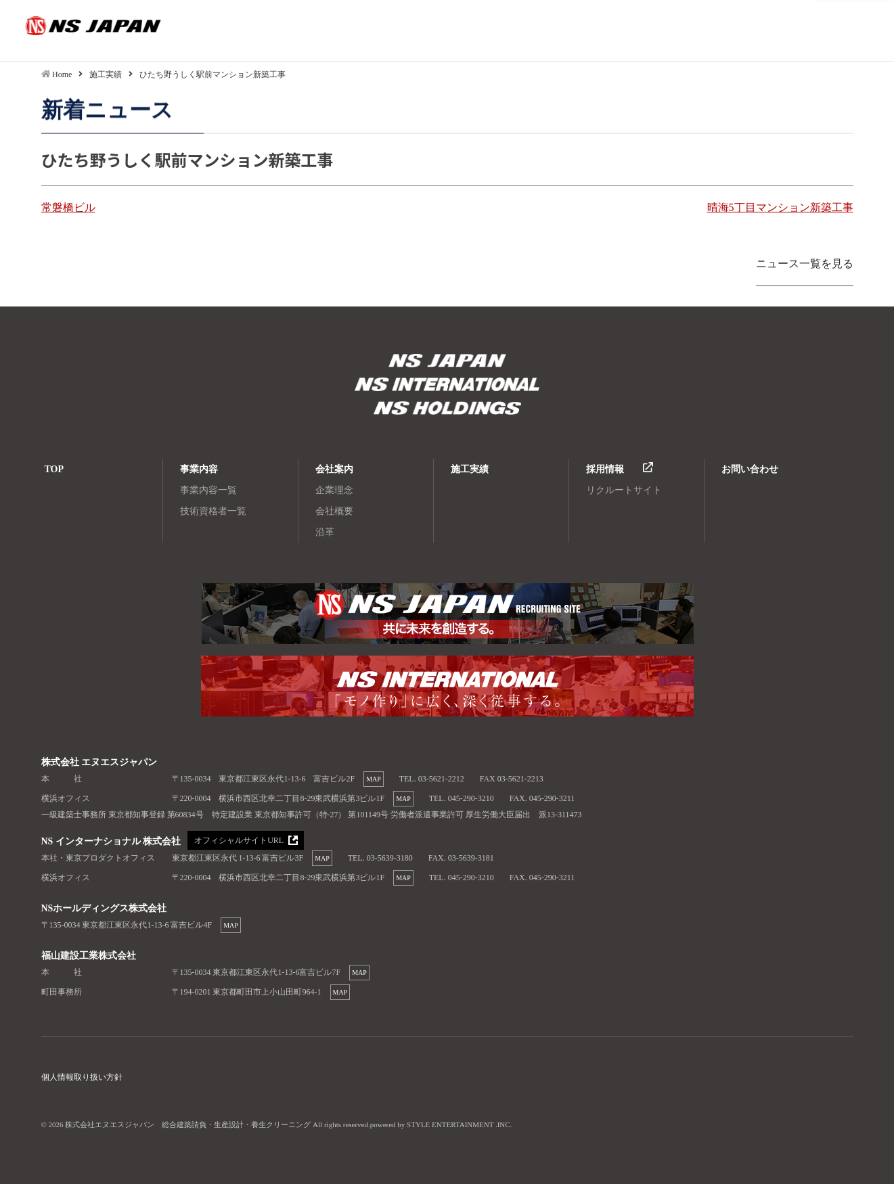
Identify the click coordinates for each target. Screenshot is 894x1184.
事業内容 (199, 469)
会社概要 (334, 511)
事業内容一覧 (208, 490)
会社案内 (334, 469)
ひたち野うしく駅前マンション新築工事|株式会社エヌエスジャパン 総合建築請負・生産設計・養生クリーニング (71, 30)
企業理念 (334, 490)
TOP (54, 469)
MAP (373, 779)
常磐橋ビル (68, 207)
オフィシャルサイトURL (239, 840)
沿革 (324, 532)
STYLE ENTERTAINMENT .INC (458, 1124)
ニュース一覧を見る (804, 263)
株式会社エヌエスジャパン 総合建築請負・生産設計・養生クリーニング (447, 362)
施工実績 (470, 469)
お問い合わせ (749, 469)
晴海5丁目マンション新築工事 (780, 207)
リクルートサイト (624, 490)
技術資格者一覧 (213, 511)
